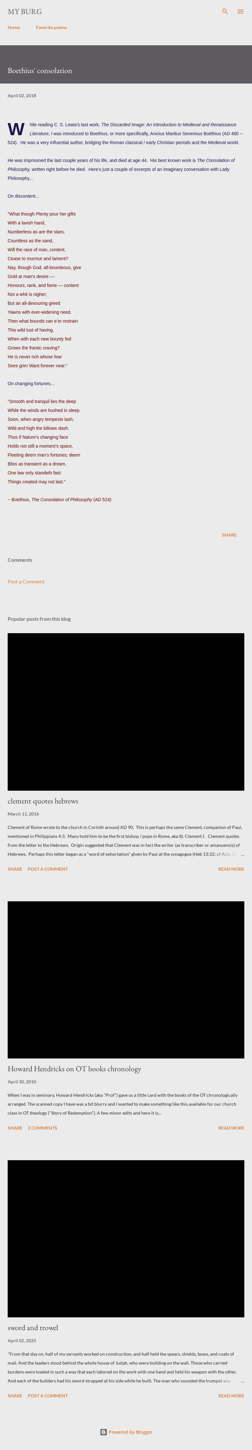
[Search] (225, 11)
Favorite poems (51, 27)
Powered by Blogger (126, 1432)
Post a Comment (26, 581)
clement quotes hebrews (43, 801)
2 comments (42, 1128)
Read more (231, 869)
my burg (25, 11)
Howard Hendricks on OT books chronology (74, 1068)
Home (14, 27)
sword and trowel (33, 1327)
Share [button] (229, 535)
